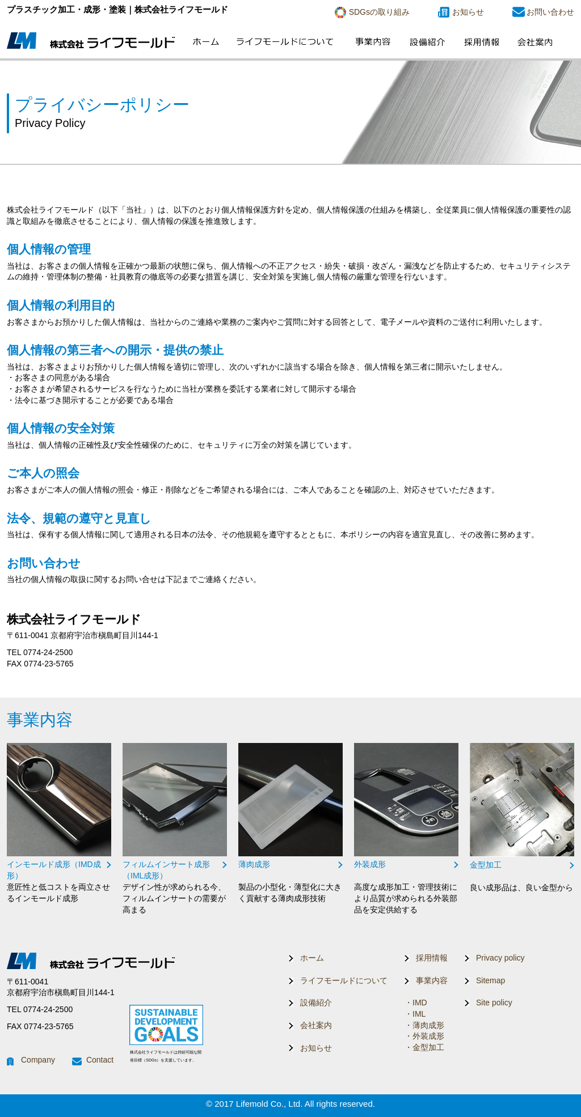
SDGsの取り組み (379, 11)
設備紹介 (316, 1002)
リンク (59, 823)
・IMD (416, 1002)
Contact (99, 1059)
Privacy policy (500, 957)
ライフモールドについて (344, 980)
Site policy (494, 1002)
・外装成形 (424, 1035)
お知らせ (468, 11)
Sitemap (490, 980)
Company (38, 1059)
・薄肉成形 (424, 1025)
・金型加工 (424, 1047)
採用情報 (432, 957)
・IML (415, 1013)
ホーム (312, 957)
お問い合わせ (550, 11)
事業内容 (432, 980)
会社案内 (316, 1025)
